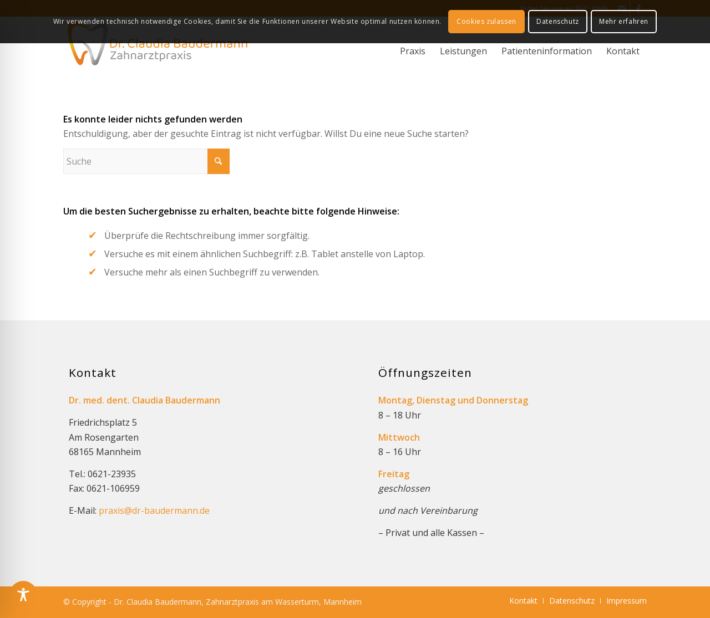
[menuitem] (413, 54)
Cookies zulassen (486, 21)
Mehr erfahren (623, 21)
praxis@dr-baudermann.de (154, 510)
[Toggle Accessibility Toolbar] (23, 595)
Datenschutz (557, 21)
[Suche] (146, 161)
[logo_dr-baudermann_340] (157, 47)
